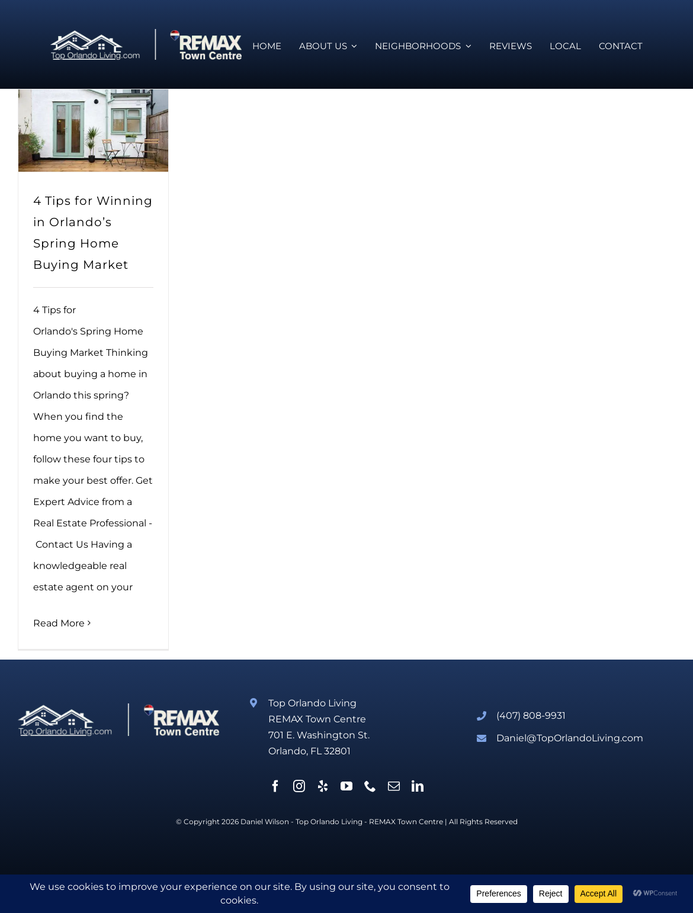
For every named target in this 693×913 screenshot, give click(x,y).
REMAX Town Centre (406, 821)
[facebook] (275, 786)
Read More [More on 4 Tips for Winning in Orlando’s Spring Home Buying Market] (59, 623)
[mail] (394, 786)
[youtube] (346, 786)
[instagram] (299, 786)
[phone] (370, 786)
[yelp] (323, 786)
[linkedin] (418, 786)
